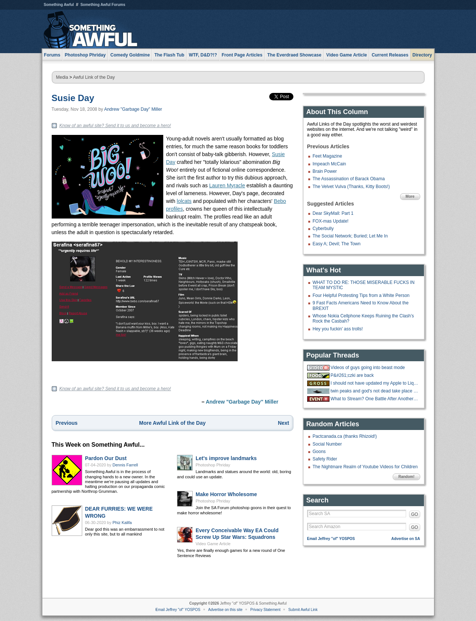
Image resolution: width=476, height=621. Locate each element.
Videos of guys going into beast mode (368, 367)
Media (62, 77)
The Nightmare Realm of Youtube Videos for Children (365, 466)
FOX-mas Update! (331, 221)
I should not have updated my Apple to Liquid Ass (374, 383)
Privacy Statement (265, 610)
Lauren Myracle (227, 185)
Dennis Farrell (125, 465)
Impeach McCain (329, 163)
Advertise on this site (225, 610)
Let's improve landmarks (226, 458)
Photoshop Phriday (213, 465)
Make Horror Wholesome (226, 494)
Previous (67, 423)
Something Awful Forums (102, 5)
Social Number (327, 444)
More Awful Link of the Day (172, 423)
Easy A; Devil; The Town (337, 243)
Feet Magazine (327, 156)
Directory (422, 55)
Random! (406, 477)
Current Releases (390, 55)
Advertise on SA (405, 539)
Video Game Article (213, 543)
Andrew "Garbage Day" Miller (133, 109)
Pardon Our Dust (106, 458)
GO (414, 514)
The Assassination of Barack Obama (349, 178)
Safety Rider (325, 459)
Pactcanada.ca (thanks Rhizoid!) (345, 436)
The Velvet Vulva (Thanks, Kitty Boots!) (351, 186)
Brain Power (325, 171)
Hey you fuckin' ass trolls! (338, 328)
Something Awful (59, 5)
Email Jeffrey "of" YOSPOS (331, 539)
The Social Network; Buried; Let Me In (350, 236)
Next (283, 423)
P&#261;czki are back (352, 375)
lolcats (184, 201)
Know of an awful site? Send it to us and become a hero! (115, 125)
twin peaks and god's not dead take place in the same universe (374, 391)
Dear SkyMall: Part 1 (333, 213)
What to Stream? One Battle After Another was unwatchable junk (374, 398)
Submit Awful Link (303, 610)
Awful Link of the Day (94, 77)
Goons (319, 451)
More (410, 196)
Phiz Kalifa (122, 522)
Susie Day (73, 98)
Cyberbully (323, 228)
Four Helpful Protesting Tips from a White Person (361, 295)
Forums (52, 55)
